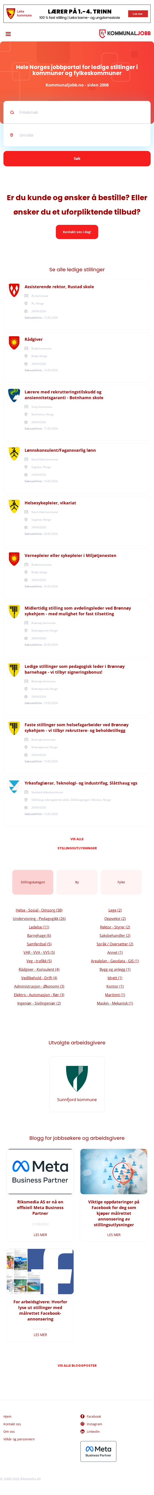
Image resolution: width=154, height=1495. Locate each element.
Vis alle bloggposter (77, 1365)
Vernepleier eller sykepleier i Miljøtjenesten (70, 555)
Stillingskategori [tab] (33, 882)
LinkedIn (93, 1431)
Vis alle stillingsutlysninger (77, 840)
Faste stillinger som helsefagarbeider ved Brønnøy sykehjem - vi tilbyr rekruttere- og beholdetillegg (76, 727)
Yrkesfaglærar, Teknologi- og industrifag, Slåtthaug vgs (81, 783)
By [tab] (77, 882)
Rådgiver (34, 339)
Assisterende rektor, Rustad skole (59, 286)
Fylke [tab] (121, 882)
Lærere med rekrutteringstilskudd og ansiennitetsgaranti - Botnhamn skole (64, 394)
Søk (77, 158)
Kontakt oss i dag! (77, 232)
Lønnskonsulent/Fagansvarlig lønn (60, 450)
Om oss (9, 1431)
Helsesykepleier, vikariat (50, 503)
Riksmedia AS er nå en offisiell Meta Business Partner (40, 1207)
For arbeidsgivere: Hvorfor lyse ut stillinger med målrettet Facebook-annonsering (40, 1310)
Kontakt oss (12, 1424)
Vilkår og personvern (19, 1439)
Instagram (94, 1424)
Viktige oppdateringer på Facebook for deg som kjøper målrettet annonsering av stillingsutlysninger (113, 1213)
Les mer (40, 1234)
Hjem (7, 1416)
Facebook (94, 1416)
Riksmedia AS (30, 1479)
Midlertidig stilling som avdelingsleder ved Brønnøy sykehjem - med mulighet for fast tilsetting (78, 610)
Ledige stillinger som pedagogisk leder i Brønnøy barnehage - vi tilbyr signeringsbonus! (75, 669)
